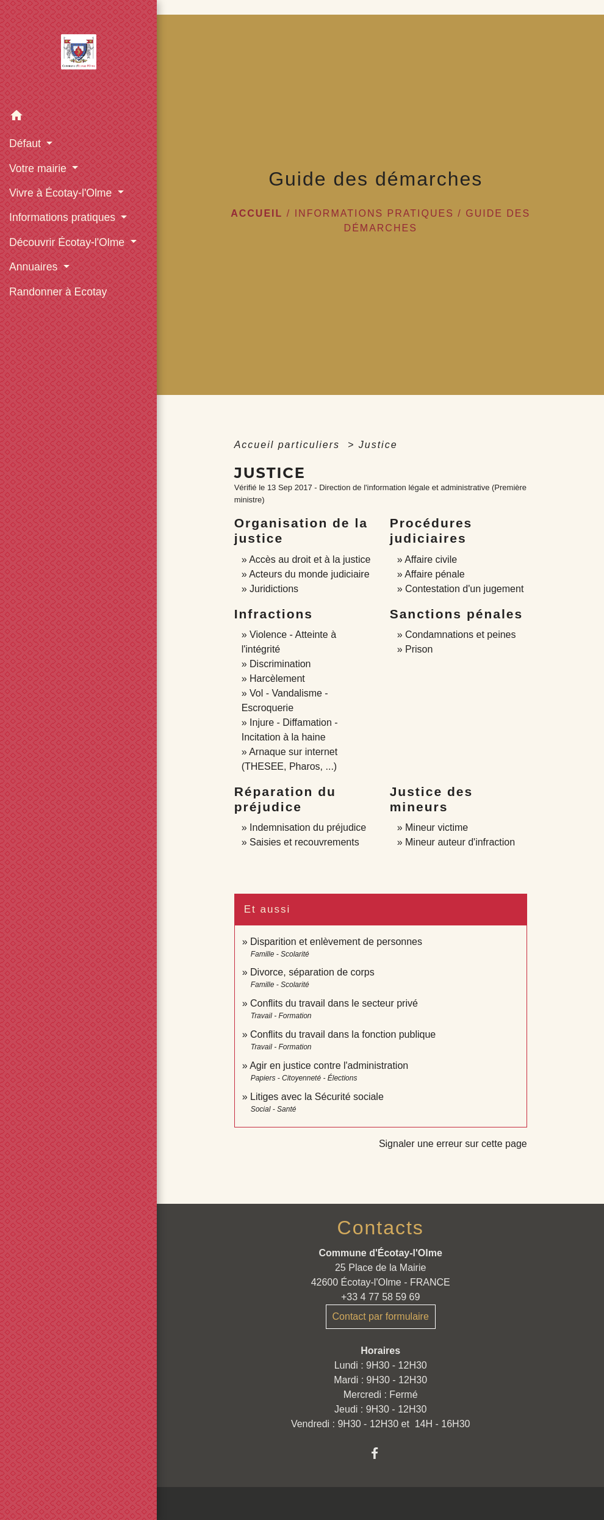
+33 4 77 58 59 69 (380, 1297)
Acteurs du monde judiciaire (309, 574)
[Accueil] (78, 52)
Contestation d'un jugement (464, 589)
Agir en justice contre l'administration (329, 1065)
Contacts (380, 1228)
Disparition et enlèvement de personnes (336, 941)
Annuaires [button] (34, 267)
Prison (419, 649)
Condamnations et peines (460, 634)
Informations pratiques (374, 213)
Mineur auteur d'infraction (460, 842)
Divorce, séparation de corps (312, 972)
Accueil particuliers (289, 445)
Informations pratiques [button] (63, 217)
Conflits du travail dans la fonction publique (343, 1034)
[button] (78, 117)
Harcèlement (277, 678)
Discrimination (280, 664)
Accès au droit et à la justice (309, 559)
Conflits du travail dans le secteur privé (334, 1003)
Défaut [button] (26, 143)
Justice (378, 445)
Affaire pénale (434, 574)
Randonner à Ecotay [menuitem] (58, 292)
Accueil (256, 213)
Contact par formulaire (381, 1316)
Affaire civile (430, 559)
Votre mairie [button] (39, 168)
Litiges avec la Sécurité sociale (317, 1096)
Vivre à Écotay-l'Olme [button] (62, 193)
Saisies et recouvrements (304, 842)
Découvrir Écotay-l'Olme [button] (68, 242)
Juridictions (274, 589)
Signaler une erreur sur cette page (453, 1143)
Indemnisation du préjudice (308, 827)
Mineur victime (436, 827)
